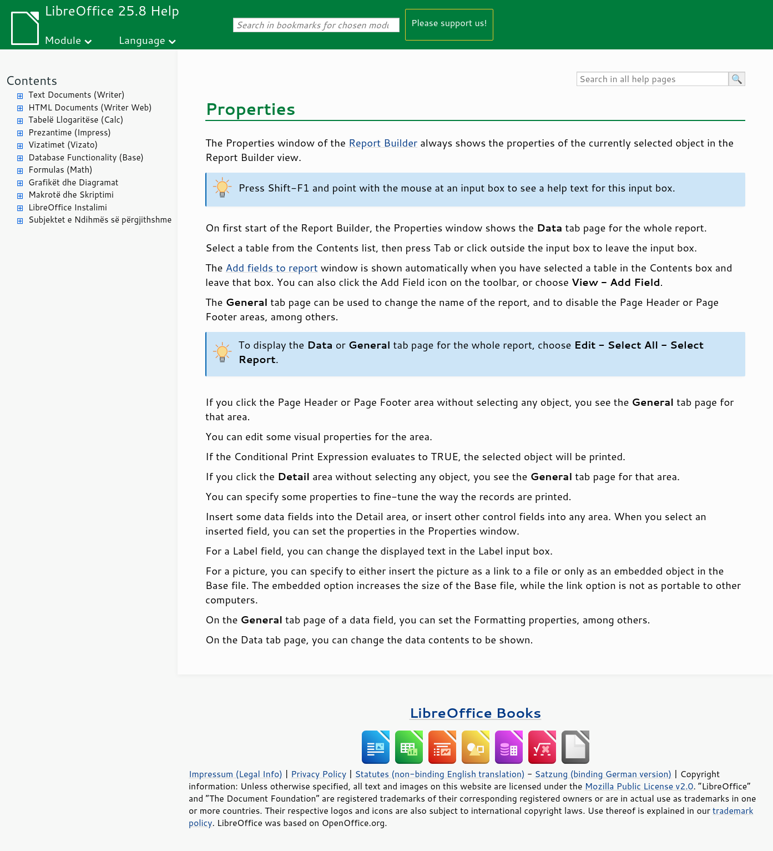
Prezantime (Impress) (69, 132)
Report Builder (382, 142)
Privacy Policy (318, 774)
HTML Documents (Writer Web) (90, 107)
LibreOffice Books (476, 712)
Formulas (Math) (60, 169)
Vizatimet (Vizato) (63, 144)
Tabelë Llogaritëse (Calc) (75, 119)
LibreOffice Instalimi (67, 207)
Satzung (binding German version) (603, 774)
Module (62, 39)
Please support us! (449, 22)
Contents (31, 80)
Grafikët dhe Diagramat (73, 182)
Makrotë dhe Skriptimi (71, 194)
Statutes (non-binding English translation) (439, 774)
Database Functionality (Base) (86, 157)
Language (142, 39)
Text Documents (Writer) (76, 94)
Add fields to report (272, 267)
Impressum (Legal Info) (235, 774)
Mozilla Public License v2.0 (639, 786)
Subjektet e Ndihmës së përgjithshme (99, 219)
